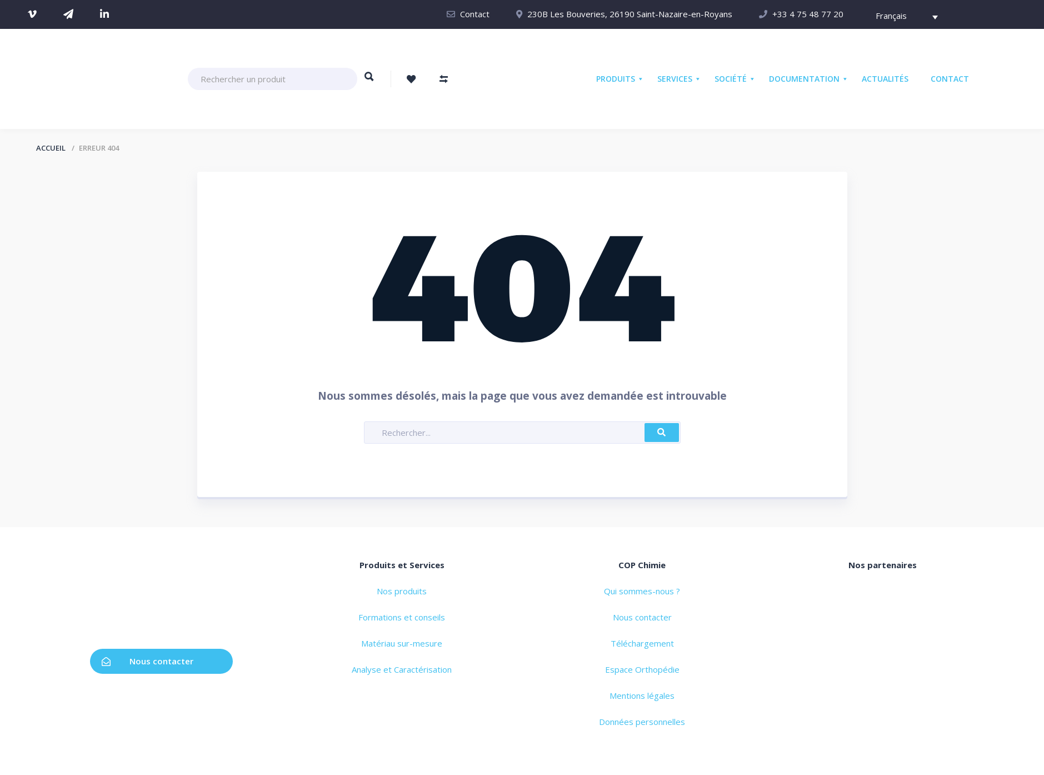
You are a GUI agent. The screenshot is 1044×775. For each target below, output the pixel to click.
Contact (474, 13)
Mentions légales (642, 695)
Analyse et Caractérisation (402, 669)
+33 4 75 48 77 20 (807, 13)
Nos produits (402, 591)
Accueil (51, 148)
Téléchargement (642, 643)
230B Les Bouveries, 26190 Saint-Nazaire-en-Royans (629, 13)
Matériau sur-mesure (401, 643)
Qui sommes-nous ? (642, 591)
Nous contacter (147, 661)
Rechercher (369, 82)
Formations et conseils (401, 617)
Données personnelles (642, 721)
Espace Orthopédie (642, 669)
